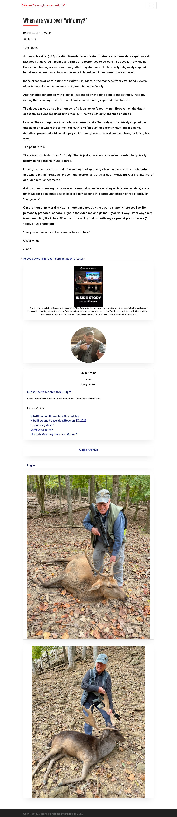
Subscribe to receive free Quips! (49, 392)
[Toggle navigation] (151, 5)
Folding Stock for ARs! (69, 258)
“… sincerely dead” (42, 425)
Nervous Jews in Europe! (37, 258)
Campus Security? (41, 429)
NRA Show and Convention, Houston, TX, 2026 (58, 420)
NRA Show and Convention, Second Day (54, 416)
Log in (31, 465)
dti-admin (33, 32)
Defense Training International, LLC (61, 813)
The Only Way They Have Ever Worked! (53, 434)
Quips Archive (88, 449)
